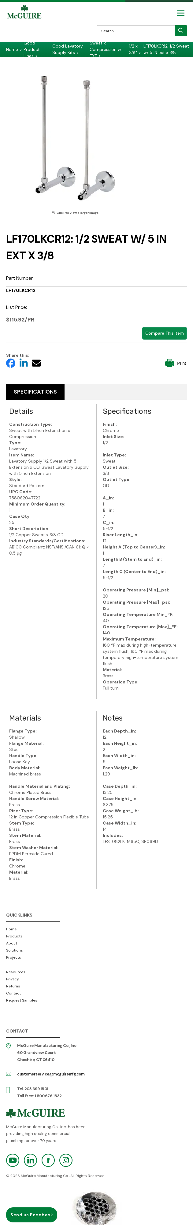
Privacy (12, 979)
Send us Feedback (31, 1214)
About (11, 943)
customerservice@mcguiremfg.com (50, 1074)
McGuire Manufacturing (24, 23)
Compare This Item (164, 333)
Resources (15, 972)
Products (14, 936)
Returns (13, 986)
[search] (181, 30)
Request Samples (21, 1000)
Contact (13, 993)
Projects (13, 957)
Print (175, 363)
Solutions (14, 950)
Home (11, 929)
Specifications (35, 391)
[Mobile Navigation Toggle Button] (180, 13)
